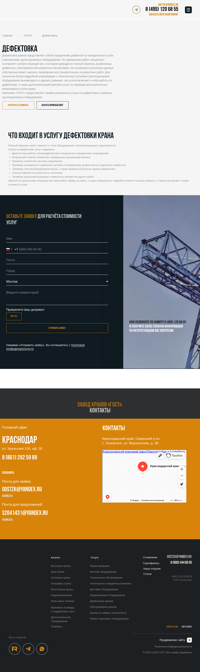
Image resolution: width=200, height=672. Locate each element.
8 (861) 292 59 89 (19, 458)
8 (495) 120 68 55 (162, 9)
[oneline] (57, 271)
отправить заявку (57, 328)
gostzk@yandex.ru (22, 490)
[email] (57, 260)
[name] (57, 239)
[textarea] (57, 296)
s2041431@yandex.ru (25, 513)
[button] (162, 14)
